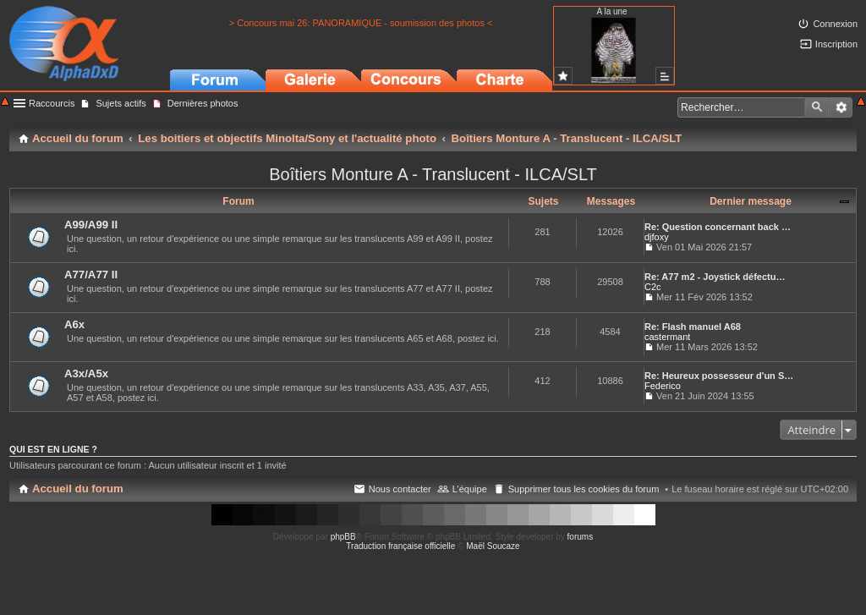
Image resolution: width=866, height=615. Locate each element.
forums (580, 536)
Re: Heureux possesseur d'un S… (718, 376)
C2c (652, 287)
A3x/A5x (86, 373)
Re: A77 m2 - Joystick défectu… (714, 277)
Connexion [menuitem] (835, 24)
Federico (662, 386)
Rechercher (817, 107)
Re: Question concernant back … (717, 227)
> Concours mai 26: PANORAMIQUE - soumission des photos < (361, 23)
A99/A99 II (91, 224)
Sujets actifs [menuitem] (120, 103)
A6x (74, 324)
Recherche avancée (841, 107)
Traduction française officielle (400, 546)
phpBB (343, 536)
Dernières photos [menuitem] (202, 103)
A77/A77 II (91, 274)
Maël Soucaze (492, 546)
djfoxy (656, 237)
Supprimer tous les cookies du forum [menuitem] (584, 489)
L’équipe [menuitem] (469, 489)
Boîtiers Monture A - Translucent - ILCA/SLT (433, 174)
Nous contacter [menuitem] (400, 489)
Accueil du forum (77, 488)
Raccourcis (51, 103)
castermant (667, 337)
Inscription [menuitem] (836, 44)
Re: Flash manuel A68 (692, 326)
